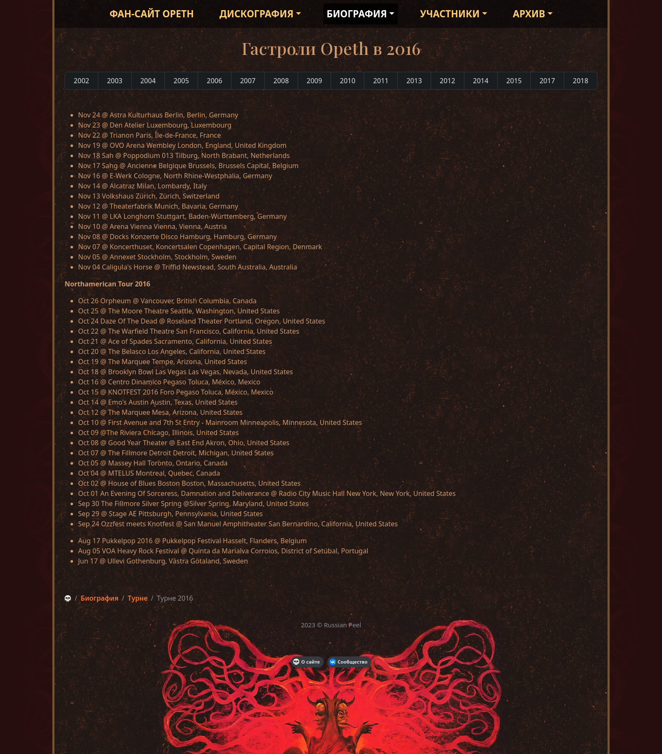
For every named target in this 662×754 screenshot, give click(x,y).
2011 (381, 80)
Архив (529, 13)
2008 (281, 80)
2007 (248, 80)
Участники (450, 13)
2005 (181, 80)
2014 (480, 80)
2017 (547, 80)
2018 (581, 80)
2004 (148, 80)
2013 (414, 80)
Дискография (256, 13)
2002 (82, 80)
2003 (114, 80)
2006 (214, 80)
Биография (357, 13)
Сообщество (348, 662)
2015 (514, 80)
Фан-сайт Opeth (151, 13)
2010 (347, 80)
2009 (314, 80)
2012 (448, 80)
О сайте (306, 662)
